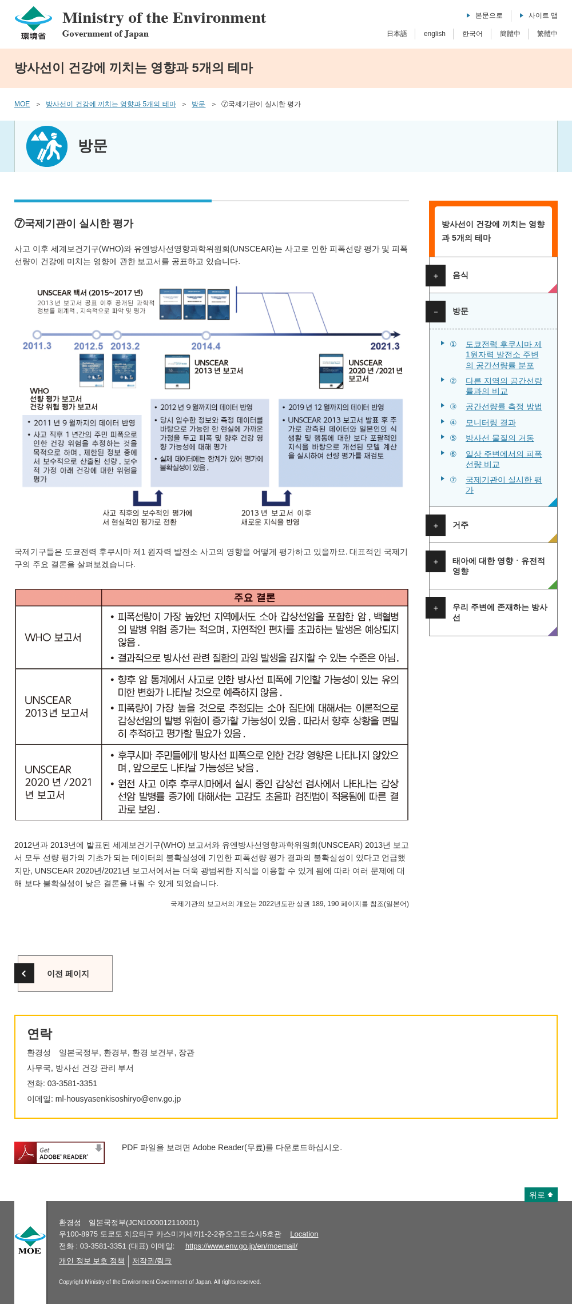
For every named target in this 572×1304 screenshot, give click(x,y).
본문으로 (489, 15)
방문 (198, 104)
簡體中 (510, 34)
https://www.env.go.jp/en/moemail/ (241, 1246)
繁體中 (547, 34)
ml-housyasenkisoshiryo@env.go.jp (118, 1098)
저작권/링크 (152, 1261)
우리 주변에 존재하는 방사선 (499, 612)
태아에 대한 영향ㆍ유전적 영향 (498, 566)
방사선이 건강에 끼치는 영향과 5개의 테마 (111, 104)
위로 (537, 1194)
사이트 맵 (543, 15)
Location (304, 1234)
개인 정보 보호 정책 (92, 1261)
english (435, 34)
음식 (460, 275)
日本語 (397, 34)
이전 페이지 (68, 973)
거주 (460, 524)
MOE (22, 104)
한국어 (472, 34)
